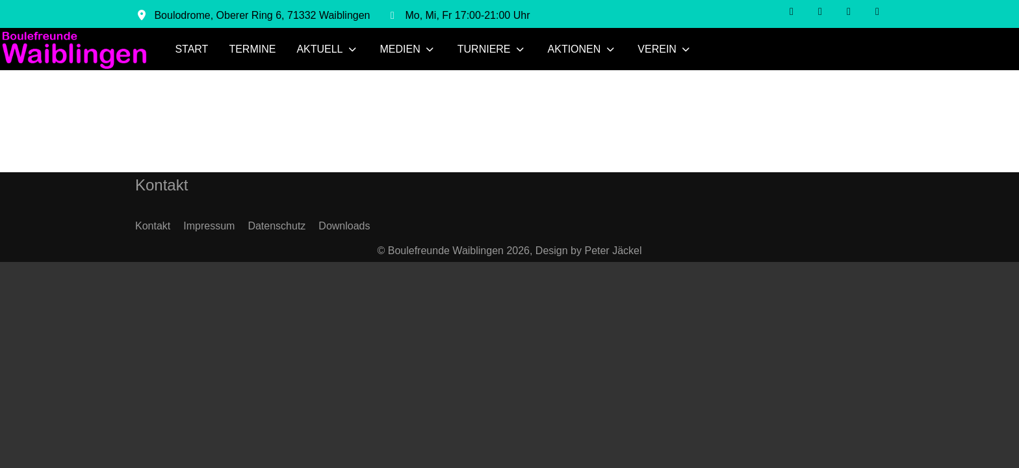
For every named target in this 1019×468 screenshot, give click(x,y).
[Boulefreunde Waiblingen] (74, 49)
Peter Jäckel (612, 250)
